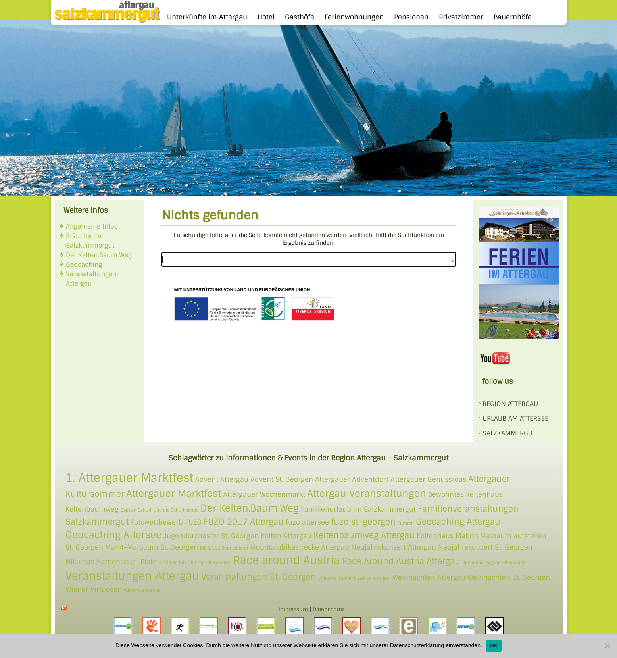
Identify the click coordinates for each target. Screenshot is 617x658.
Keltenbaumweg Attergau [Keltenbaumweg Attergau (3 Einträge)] (364, 535)
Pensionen (411, 17)
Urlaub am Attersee (515, 418)
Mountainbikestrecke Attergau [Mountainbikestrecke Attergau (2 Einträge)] (299, 547)
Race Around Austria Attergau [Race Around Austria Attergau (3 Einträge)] (401, 561)
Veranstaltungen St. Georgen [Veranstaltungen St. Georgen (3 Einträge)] (258, 576)
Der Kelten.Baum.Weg (99, 255)
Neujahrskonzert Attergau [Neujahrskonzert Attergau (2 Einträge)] (393, 547)
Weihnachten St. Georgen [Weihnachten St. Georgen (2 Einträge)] (508, 577)
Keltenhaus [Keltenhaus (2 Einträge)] (435, 535)
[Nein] (607, 646)
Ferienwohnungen (354, 17)
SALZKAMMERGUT (509, 433)
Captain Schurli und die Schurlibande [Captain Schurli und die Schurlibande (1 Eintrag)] (159, 510)
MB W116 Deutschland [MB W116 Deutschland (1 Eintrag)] (224, 548)
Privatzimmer (461, 17)
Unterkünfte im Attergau (207, 17)
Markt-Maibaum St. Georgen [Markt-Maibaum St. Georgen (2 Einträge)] (151, 547)
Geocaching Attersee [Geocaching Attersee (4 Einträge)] (113, 535)
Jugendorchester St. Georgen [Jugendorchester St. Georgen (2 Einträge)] (211, 535)
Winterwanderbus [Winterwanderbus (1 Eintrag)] (142, 590)
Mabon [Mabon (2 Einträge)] (467, 535)
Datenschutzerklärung (417, 645)
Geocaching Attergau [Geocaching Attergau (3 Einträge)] (458, 521)
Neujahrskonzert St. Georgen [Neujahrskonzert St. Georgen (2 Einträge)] (485, 547)
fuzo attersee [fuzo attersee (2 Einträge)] (307, 522)
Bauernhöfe (513, 17)
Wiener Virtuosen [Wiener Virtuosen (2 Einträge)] (93, 589)
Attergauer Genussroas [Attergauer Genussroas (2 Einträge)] (428, 479)
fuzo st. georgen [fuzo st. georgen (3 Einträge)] (363, 521)
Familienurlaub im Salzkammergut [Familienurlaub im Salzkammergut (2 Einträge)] (358, 509)
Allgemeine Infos (92, 226)
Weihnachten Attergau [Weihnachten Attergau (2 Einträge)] (428, 577)
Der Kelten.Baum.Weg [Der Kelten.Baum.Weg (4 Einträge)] (249, 508)
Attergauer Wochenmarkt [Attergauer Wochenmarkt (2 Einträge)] (264, 494)
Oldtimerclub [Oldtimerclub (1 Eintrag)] (172, 562)
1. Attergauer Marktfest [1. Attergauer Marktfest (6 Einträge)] (129, 477)
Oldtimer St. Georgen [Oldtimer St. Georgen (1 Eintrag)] (209, 562)
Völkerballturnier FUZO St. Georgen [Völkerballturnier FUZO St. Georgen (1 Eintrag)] (354, 578)
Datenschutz (329, 609)
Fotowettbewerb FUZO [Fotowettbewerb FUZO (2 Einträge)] (166, 522)
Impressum (293, 609)
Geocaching (84, 264)
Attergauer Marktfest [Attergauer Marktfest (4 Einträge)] (173, 493)
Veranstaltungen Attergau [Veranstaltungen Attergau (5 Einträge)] (132, 576)
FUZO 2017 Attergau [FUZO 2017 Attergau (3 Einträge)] (244, 521)
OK (494, 645)
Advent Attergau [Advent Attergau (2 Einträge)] (221, 479)
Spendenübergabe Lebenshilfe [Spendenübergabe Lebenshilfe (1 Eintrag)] (493, 562)
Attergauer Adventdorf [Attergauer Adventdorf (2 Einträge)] (351, 479)
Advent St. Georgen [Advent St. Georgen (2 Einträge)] (281, 479)
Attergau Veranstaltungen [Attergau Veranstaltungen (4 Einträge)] (366, 493)
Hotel (266, 17)
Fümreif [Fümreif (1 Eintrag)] (406, 523)
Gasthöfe (299, 17)
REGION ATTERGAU (510, 404)
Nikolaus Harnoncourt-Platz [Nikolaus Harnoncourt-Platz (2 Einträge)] (110, 561)
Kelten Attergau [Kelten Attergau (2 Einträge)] (286, 535)
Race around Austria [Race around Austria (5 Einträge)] (286, 560)
